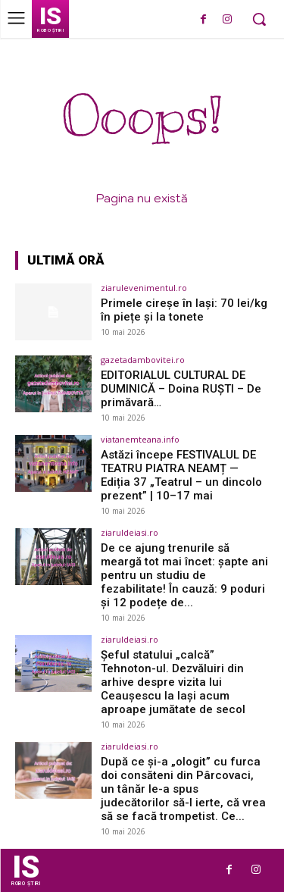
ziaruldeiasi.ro (129, 532)
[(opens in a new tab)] (53, 311)
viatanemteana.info (140, 439)
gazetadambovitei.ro (143, 359)
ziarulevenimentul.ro (144, 287)
